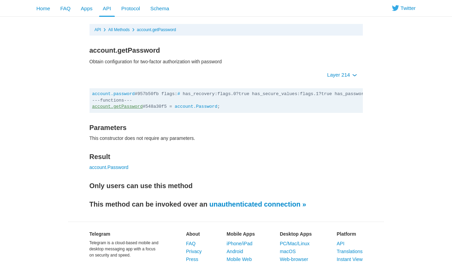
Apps (87, 8)
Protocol (130, 8)
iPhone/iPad (239, 243)
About (193, 234)
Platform (346, 234)
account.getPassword (156, 29)
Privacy (194, 251)
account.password (113, 93)
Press (192, 259)
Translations (349, 251)
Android (235, 251)
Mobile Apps (241, 234)
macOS (288, 251)
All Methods (119, 29)
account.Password (196, 106)
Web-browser (294, 259)
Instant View (349, 259)
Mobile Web (239, 259)
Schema (159, 8)
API (107, 8)
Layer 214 (342, 75)
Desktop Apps (296, 234)
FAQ (65, 8)
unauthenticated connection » (257, 204)
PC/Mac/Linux (295, 243)
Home (43, 8)
